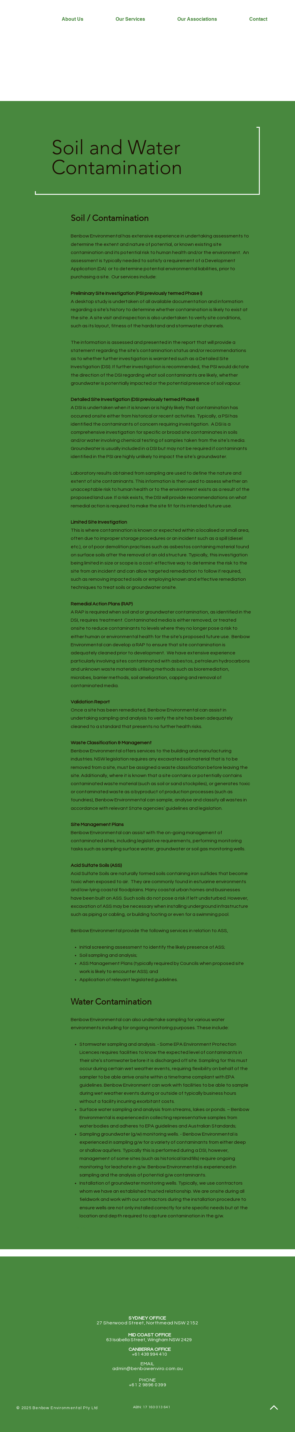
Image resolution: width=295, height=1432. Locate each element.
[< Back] (78, 1228)
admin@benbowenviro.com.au (147, 1368)
